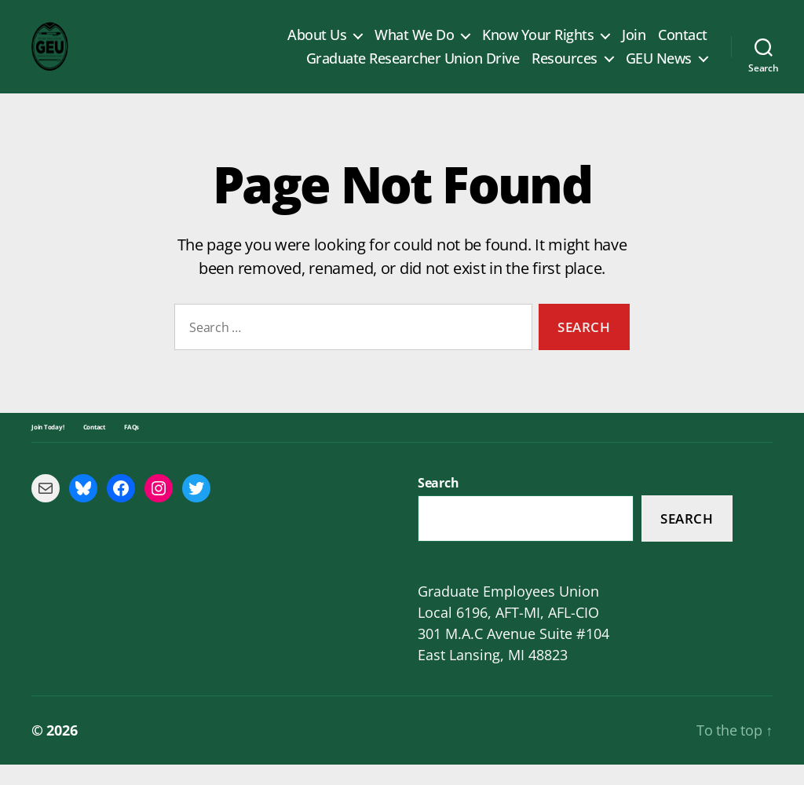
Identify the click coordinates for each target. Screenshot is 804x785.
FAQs (131, 448)
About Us (316, 45)
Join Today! (47, 448)
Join (633, 45)
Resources (565, 69)
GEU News (659, 69)
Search (686, 539)
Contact (682, 45)
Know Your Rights (538, 45)
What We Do (414, 45)
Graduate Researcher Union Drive (413, 69)
